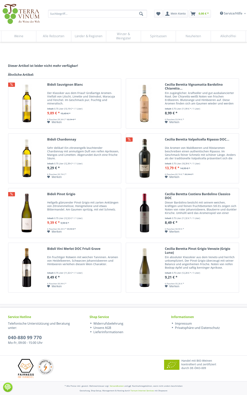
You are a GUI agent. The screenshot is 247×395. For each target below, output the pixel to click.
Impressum (183, 323)
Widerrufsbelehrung (108, 323)
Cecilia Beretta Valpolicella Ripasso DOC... (197, 139)
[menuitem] (158, 14)
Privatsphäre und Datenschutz (197, 328)
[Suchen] (141, 14)
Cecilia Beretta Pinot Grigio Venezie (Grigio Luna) (197, 250)
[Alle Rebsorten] (53, 36)
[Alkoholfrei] (228, 36)
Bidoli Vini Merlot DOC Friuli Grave (73, 249)
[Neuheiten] (193, 36)
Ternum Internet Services (142, 390)
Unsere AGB (102, 328)
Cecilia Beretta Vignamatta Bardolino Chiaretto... (194, 86)
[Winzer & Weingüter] (123, 36)
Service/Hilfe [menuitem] (231, 13)
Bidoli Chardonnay (61, 139)
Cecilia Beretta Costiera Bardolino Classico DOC (197, 196)
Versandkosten (117, 386)
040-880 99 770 (25, 337)
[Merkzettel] (158, 14)
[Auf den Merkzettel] (54, 122)
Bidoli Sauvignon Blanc (65, 85)
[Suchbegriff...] (97, 14)
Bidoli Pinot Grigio (61, 194)
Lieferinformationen (108, 332)
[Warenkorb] (200, 14)
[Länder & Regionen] (88, 36)
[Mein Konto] (176, 14)
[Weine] (18, 36)
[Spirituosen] (158, 36)
